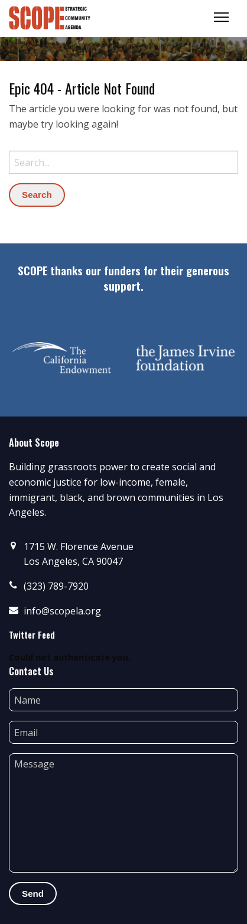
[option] (62, 357)
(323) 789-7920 (56, 586)
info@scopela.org (62, 610)
